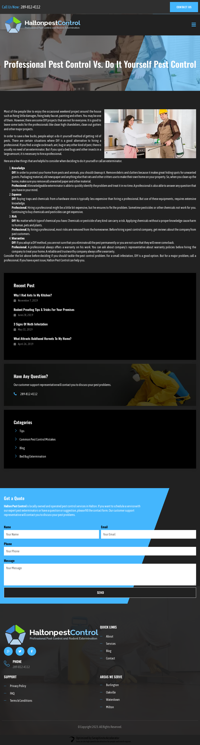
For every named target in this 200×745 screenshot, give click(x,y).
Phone (8, 544)
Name (7, 527)
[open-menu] (194, 24)
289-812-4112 (30, 7)
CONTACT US (183, 7)
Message (9, 561)
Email (104, 527)
